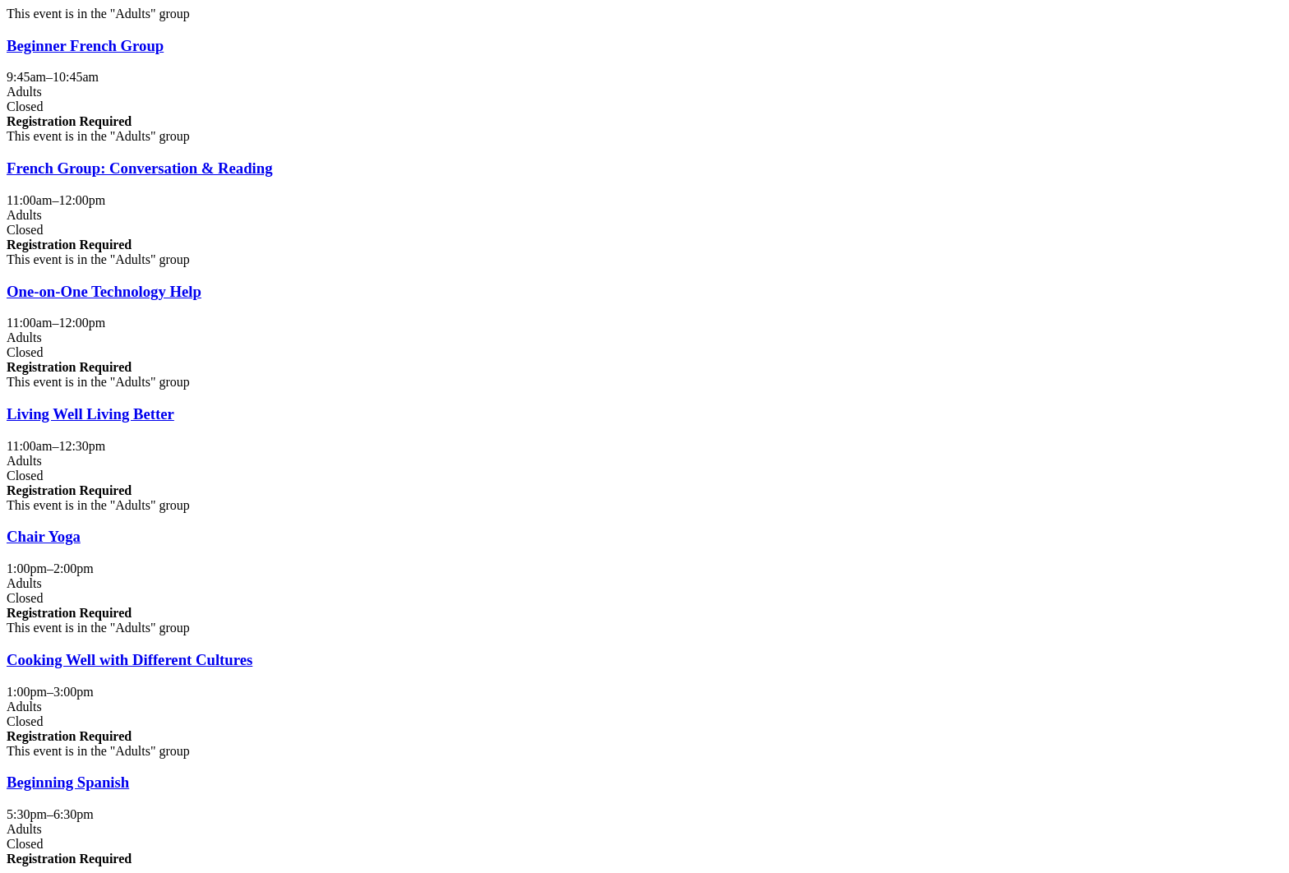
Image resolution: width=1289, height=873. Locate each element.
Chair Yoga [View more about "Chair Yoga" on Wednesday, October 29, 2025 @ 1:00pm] (44, 536)
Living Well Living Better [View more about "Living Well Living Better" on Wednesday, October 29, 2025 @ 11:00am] (90, 414)
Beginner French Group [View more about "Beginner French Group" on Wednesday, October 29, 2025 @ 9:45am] (85, 45)
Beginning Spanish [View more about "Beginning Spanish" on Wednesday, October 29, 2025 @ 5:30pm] (68, 782)
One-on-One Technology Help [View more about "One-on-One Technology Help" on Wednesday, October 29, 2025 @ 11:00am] (104, 291)
